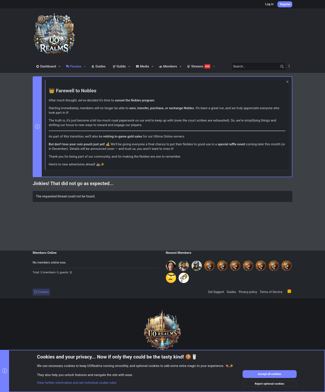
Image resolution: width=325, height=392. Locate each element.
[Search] (258, 66)
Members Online (45, 253)
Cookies (41, 292)
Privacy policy (248, 292)
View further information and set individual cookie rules (76, 383)
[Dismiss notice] (287, 82)
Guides (231, 292)
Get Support (216, 292)
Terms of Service (271, 292)
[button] (59, 66)
